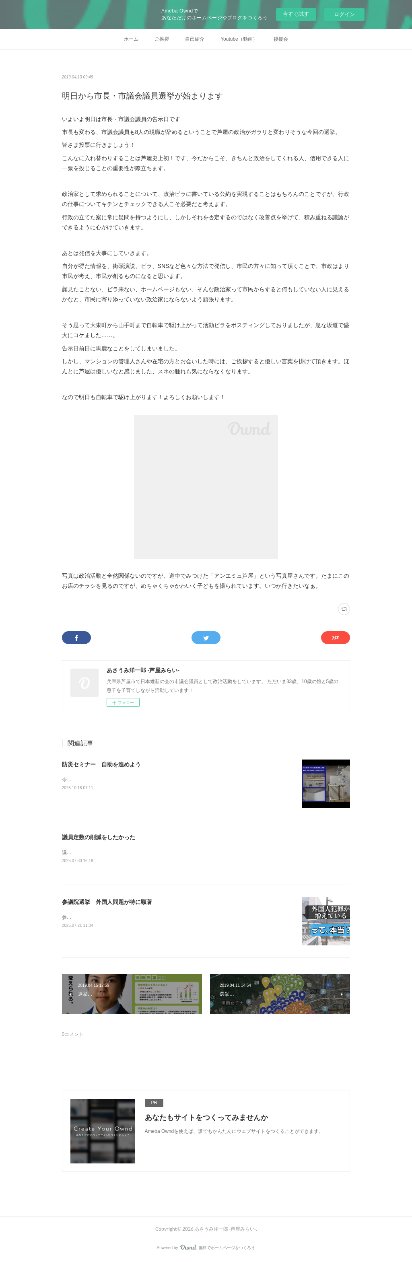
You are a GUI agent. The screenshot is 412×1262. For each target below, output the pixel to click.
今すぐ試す (296, 14)
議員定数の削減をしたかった (98, 837)
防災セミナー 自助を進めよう (101, 764)
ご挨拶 (161, 39)
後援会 (281, 39)
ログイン (344, 14)
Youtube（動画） (239, 39)
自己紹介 (194, 39)
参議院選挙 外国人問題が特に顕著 (107, 902)
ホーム (131, 39)
